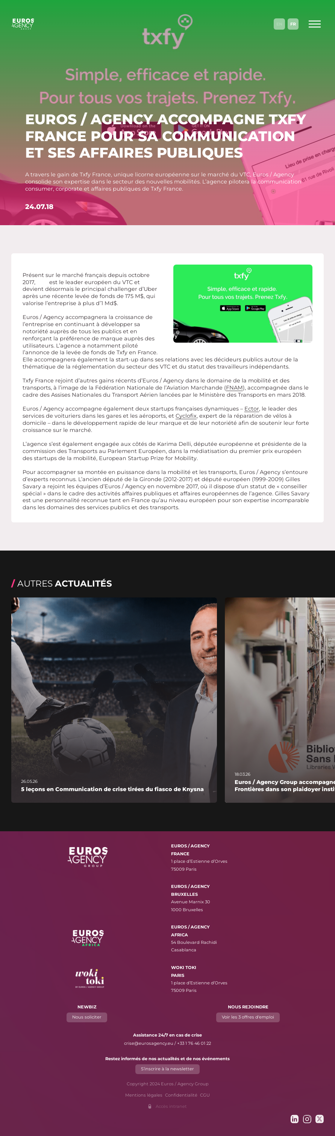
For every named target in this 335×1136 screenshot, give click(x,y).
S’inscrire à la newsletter (167, 1069)
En (279, 24)
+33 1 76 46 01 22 (194, 1043)
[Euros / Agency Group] (23, 24)
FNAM (234, 387)
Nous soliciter (87, 1017)
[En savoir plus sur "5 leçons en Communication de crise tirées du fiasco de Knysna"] (114, 700)
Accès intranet (171, 1106)
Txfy (42, 282)
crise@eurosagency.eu (148, 1043)
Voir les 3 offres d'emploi (248, 1017)
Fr (293, 24)
